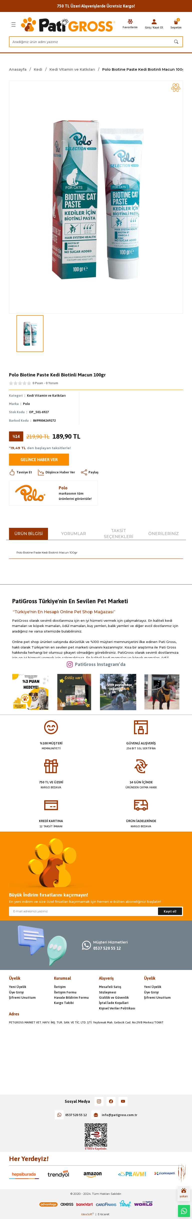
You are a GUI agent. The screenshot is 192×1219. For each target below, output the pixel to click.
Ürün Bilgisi (28, 533)
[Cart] (176, 24)
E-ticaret (103, 1214)
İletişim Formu (65, 992)
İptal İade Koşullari (113, 1003)
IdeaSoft (87, 1214)
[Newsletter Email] (96, 911)
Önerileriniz (163, 533)
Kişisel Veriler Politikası (117, 1008)
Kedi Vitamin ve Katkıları (46, 395)
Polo (26, 404)
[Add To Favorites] (176, 88)
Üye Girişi (16, 992)
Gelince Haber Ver (39, 459)
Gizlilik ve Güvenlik (114, 997)
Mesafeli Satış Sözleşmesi (110, 989)
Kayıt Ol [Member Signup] (158, 27)
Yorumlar (73, 533)
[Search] (96, 41)
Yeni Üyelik (17, 987)
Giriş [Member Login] (148, 27)
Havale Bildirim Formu (71, 997)
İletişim (60, 987)
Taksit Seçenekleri (118, 533)
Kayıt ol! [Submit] (170, 911)
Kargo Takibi (64, 1003)
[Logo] (68, 24)
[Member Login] (154, 21)
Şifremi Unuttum (22, 997)
